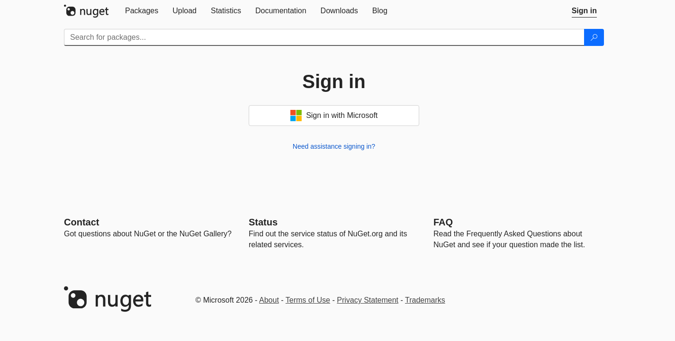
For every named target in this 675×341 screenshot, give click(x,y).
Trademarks (425, 300)
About (269, 300)
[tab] (141, 10)
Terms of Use (308, 300)
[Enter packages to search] (324, 37)
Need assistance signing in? (334, 146)
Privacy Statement (367, 300)
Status (263, 222)
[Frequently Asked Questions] (443, 222)
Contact (81, 222)
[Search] (594, 37)
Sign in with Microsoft (334, 115)
